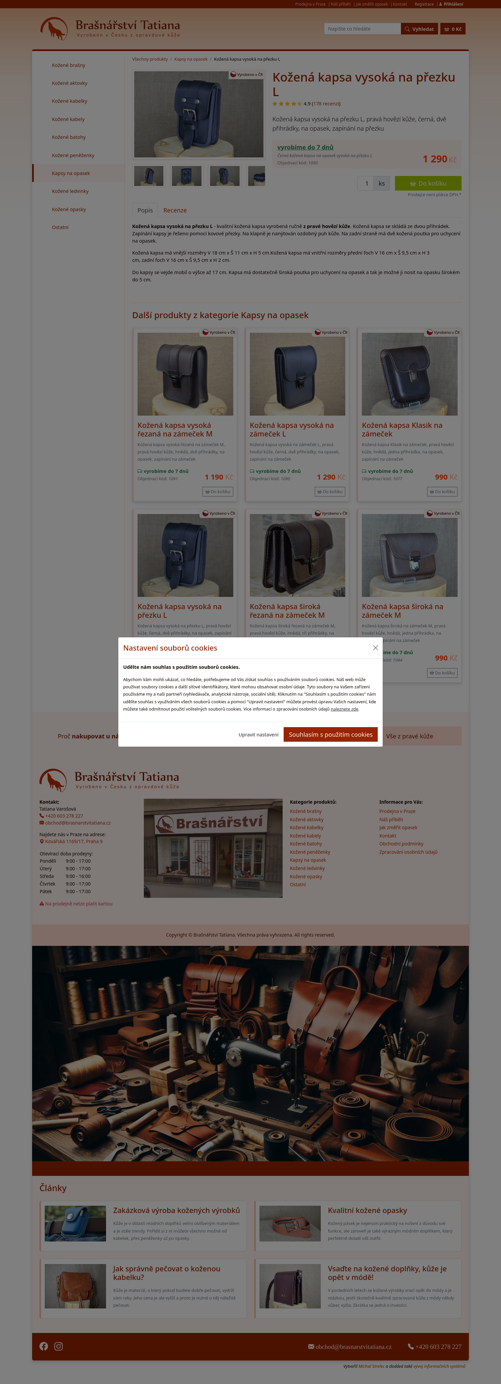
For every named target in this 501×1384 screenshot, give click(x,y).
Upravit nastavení (258, 734)
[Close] (375, 648)
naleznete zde (344, 709)
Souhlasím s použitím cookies (331, 734)
